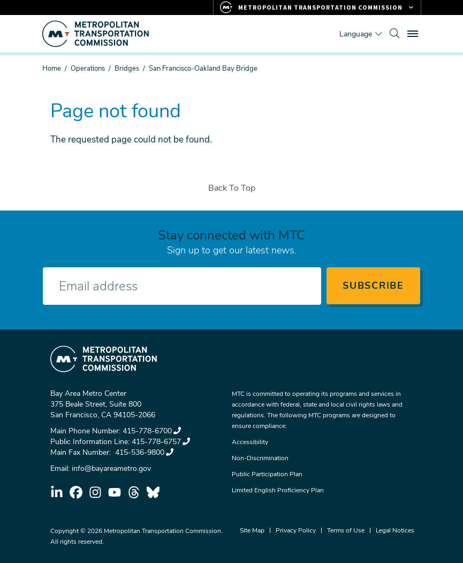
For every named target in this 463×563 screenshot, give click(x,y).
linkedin (56, 492)
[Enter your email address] (182, 286)
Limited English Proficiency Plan (278, 490)
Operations (88, 68)
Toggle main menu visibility (414, 32)
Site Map (252, 530)
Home (51, 68)
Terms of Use (346, 530)
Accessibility (250, 442)
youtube (114, 492)
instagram (95, 492)
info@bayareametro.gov (111, 468)
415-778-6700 (152, 431)
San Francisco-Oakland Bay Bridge (203, 68)
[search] (394, 34)
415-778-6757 (161, 442)
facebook (76, 492)
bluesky (153, 492)
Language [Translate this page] (355, 34)
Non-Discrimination (260, 458)
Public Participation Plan (267, 474)
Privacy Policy (296, 530)
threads (133, 492)
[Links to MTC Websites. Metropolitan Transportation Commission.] (317, 7)
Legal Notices (395, 530)
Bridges (127, 68)
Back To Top (231, 188)
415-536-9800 (143, 452)
